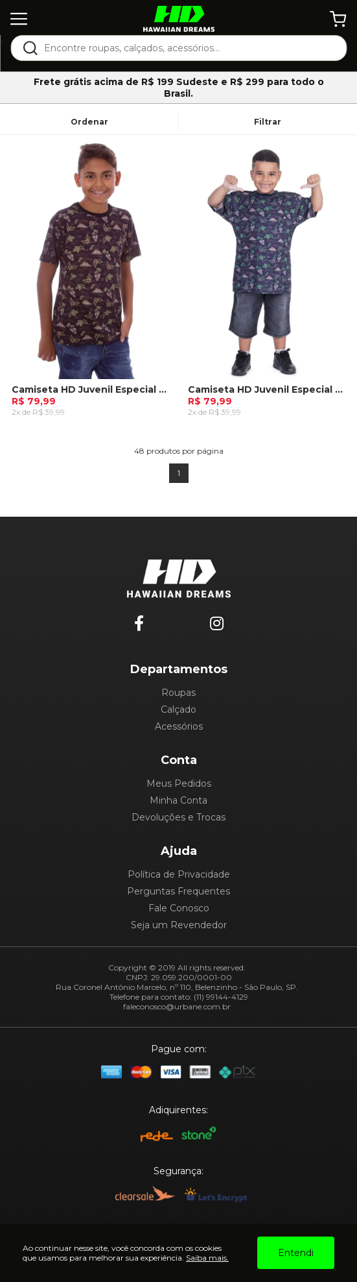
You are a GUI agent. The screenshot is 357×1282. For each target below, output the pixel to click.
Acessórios (179, 726)
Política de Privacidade (179, 874)
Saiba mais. (207, 1258)
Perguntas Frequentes (178, 891)
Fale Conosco (178, 908)
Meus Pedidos (178, 783)
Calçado (178, 709)
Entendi (296, 1253)
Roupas (178, 692)
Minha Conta (178, 800)
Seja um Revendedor (179, 925)
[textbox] (187, 48)
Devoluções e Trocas (178, 817)
